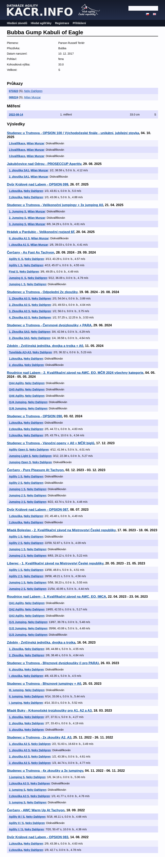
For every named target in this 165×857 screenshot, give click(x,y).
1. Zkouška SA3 (19, 331)
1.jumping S (17, 777)
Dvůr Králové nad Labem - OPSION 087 (37, 509)
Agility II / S (16, 823)
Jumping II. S (17, 277)
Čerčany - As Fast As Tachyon (30, 252)
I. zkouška (15, 675)
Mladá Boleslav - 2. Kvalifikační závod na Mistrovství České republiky (61, 530)
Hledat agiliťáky (41, 23)
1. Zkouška (16, 649)
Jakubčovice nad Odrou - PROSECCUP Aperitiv (44, 164)
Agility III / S (17, 816)
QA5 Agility (16, 389)
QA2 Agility (16, 609)
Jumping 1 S (17, 489)
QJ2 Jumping (17, 628)
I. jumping (15, 702)
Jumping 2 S (17, 495)
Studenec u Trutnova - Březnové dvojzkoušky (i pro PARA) (53, 663)
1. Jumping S (17, 211)
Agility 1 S (15, 476)
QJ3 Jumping (17, 634)
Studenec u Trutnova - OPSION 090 (34, 416)
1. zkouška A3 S (19, 743)
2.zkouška (15, 197)
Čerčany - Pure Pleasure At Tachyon (35, 470)
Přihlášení (79, 23)
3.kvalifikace (17, 156)
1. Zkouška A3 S (19, 298)
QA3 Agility (16, 615)
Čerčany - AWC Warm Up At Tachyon (36, 810)
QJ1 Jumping (17, 622)
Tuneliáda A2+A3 (20, 352)
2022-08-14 (16, 114)
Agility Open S (18, 449)
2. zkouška (16, 364)
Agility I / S (16, 829)
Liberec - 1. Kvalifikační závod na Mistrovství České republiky (55, 563)
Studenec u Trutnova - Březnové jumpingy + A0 (44, 684)
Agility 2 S (15, 482)
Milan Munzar (32, 97)
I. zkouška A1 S (19, 244)
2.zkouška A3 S (19, 796)
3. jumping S (17, 802)
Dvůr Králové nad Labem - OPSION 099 (37, 184)
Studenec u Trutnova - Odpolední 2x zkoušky (42, 292)
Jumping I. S (17, 284)
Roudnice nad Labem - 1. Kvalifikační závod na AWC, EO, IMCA (56, 596)
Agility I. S (15, 265)
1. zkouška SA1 (19, 170)
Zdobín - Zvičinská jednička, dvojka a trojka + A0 (45, 346)
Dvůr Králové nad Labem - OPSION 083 (37, 837)
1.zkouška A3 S (19, 783)
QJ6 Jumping (17, 408)
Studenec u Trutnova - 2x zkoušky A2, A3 (39, 737)
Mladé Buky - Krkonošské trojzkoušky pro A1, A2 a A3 (49, 710)
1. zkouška (16, 717)
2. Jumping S (17, 217)
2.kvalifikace (17, 149)
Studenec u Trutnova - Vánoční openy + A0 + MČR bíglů (50, 443)
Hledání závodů (17, 23)
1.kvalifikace (17, 143)
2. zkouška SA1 (19, 176)
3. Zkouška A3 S (19, 311)
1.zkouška (15, 190)
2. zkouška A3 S (19, 756)
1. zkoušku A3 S (19, 750)
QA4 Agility (16, 383)
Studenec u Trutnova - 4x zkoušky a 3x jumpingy (45, 771)
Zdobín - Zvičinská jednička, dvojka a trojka (41, 642)
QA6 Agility (16, 395)
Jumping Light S (20, 455)
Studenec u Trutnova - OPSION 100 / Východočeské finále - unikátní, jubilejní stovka (73, 133)
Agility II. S (16, 258)
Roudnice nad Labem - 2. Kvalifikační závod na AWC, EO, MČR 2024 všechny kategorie (75, 373)
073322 (13, 91)
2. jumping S (17, 789)
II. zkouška (16, 669)
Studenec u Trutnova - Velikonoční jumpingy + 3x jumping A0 (55, 205)
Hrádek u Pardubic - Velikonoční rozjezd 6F (40, 232)
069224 (13, 97)
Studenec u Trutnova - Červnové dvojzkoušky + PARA (49, 325)
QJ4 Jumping (17, 402)
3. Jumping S (17, 224)
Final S (13, 271)
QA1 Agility (16, 603)
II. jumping (16, 696)
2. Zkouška (16, 655)
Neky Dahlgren (33, 91)
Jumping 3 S (17, 501)
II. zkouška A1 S (19, 238)
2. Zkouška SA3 (19, 338)
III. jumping (16, 690)
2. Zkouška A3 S (19, 304)
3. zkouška (16, 729)
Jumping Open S (20, 462)
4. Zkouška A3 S (19, 317)
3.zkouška (15, 435)
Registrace (62, 23)
